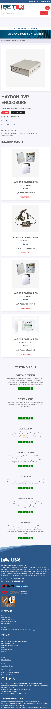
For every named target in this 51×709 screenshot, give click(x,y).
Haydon (8, 110)
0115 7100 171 (6, 649)
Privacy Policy (5, 606)
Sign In (5, 101)
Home (3, 29)
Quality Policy (5, 612)
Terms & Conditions (7, 608)
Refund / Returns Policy (8, 610)
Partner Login (45, 1)
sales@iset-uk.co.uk (7, 655)
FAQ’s (3, 604)
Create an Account (33, 1)
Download (11, 114)
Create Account (17, 101)
